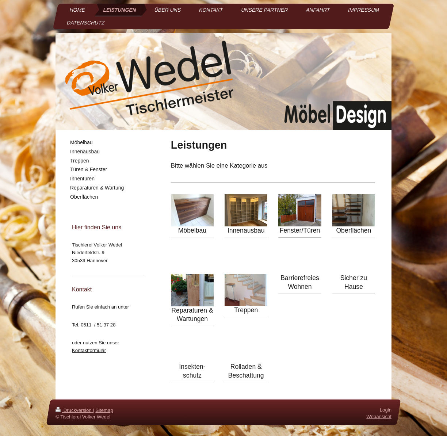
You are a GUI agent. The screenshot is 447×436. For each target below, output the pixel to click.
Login (385, 410)
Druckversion (74, 410)
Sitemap (104, 410)
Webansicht (378, 417)
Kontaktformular (89, 350)
